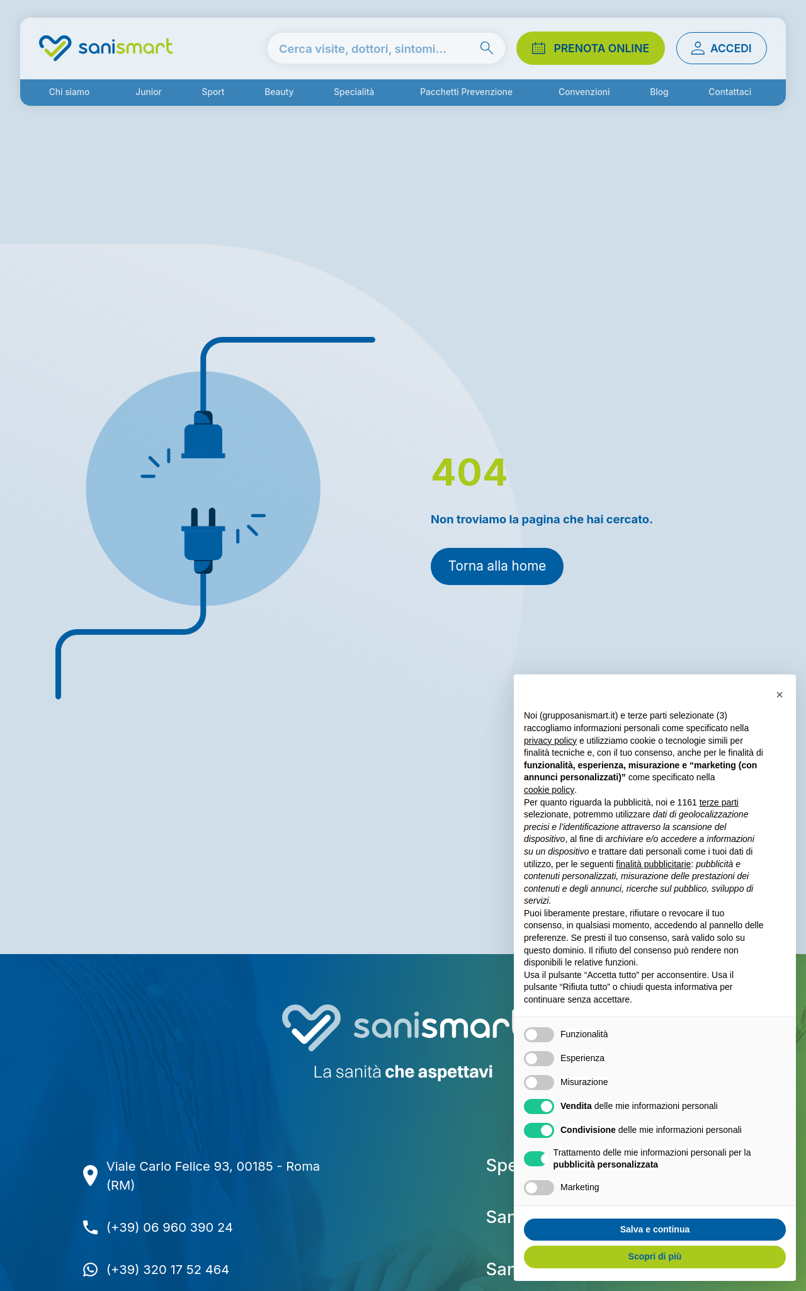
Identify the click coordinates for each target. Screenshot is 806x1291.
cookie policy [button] (549, 790)
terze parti (719, 802)
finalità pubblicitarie (653, 864)
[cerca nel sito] (386, 48)
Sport (213, 92)
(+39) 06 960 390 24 (169, 1227)
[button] (779, 695)
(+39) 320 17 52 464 (168, 1269)
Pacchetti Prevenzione (466, 92)
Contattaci (729, 92)
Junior (148, 92)
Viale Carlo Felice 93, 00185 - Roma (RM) (213, 1175)
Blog (659, 92)
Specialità (354, 92)
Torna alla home (497, 566)
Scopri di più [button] (655, 1256)
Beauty (278, 92)
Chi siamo (69, 92)
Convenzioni (584, 92)
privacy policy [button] (550, 741)
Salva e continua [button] (655, 1229)
